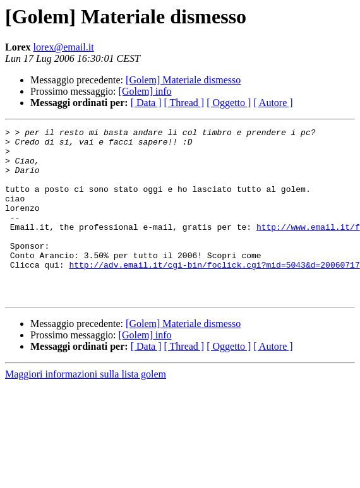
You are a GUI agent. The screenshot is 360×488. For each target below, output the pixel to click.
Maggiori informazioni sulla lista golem (85, 408)
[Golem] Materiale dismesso (183, 79)
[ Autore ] (272, 102)
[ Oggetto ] (229, 102)
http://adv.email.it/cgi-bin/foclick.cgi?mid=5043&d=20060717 (214, 293)
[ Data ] (146, 102)
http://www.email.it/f (308, 247)
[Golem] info (145, 91)
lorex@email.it (63, 47)
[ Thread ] (184, 102)
